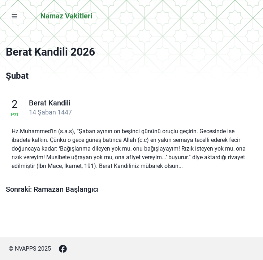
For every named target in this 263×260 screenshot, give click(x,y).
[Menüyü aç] (14, 16)
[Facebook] (63, 249)
